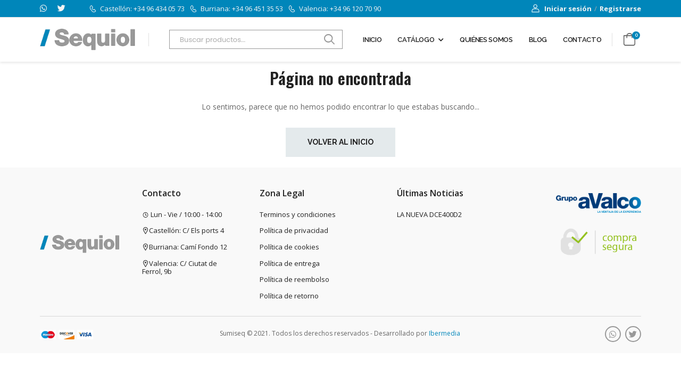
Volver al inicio (340, 142)
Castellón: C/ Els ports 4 (183, 230)
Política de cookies (289, 247)
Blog (538, 40)
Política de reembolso (294, 279)
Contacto (582, 40)
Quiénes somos (486, 40)
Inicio (372, 40)
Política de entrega (290, 263)
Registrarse (620, 8)
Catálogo (415, 40)
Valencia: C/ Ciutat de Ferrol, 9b (179, 268)
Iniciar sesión (561, 8)
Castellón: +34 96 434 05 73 (137, 8)
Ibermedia (444, 333)
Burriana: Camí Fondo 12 (184, 247)
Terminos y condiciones (298, 214)
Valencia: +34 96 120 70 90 (334, 8)
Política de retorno (289, 296)
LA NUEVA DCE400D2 (429, 214)
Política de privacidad (294, 230)
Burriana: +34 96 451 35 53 (236, 8)
